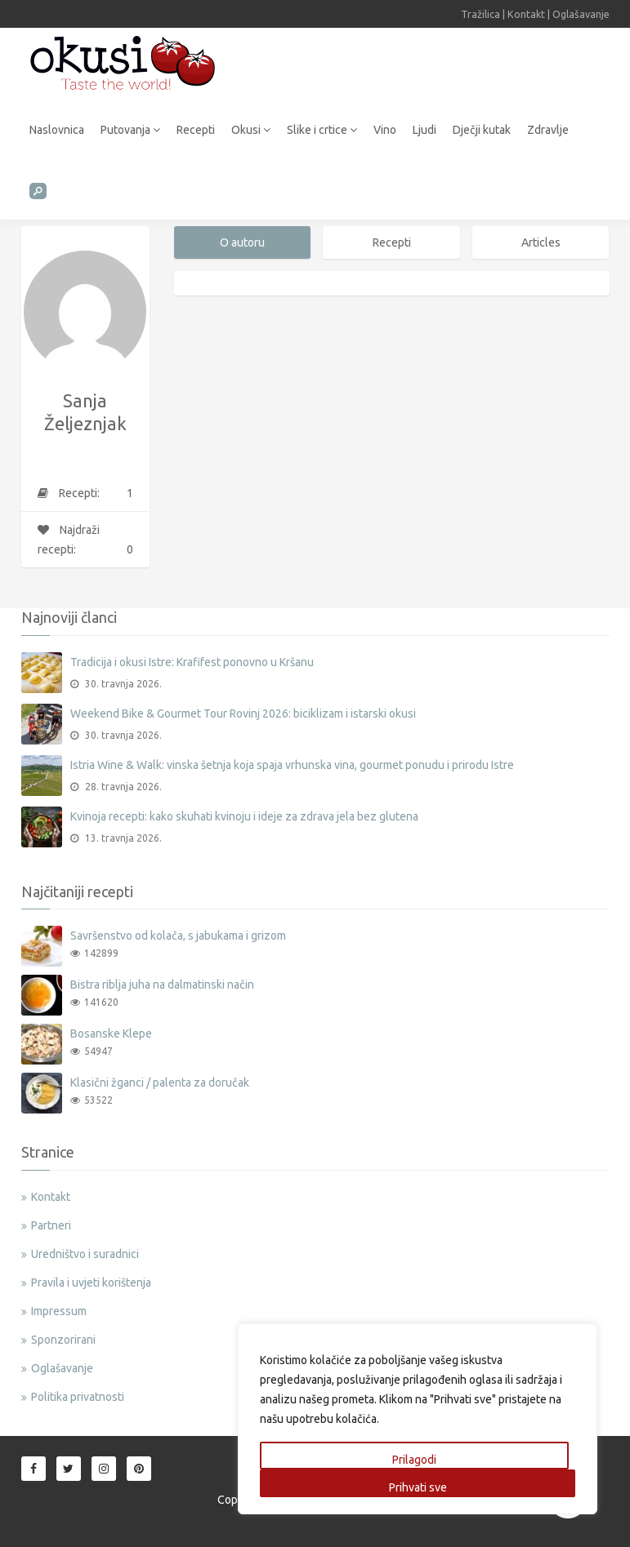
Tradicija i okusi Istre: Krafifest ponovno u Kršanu (192, 662)
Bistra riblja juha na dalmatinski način (162, 984)
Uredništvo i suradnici (85, 1253)
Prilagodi (414, 1459)
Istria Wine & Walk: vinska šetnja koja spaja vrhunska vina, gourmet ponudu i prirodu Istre (292, 764)
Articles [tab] (541, 242)
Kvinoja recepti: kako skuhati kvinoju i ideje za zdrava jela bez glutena (244, 816)
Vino (384, 129)
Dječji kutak (482, 129)
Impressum (59, 1311)
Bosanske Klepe (111, 1033)
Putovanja (130, 129)
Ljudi (424, 129)
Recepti (195, 129)
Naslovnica (56, 129)
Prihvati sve (418, 1487)
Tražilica (480, 14)
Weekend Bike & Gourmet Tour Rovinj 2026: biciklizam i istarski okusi (243, 713)
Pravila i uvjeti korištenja (91, 1282)
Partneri (51, 1225)
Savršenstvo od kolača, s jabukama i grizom (178, 935)
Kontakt (526, 14)
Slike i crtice (322, 129)
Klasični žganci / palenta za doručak (159, 1082)
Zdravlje (548, 129)
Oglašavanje (581, 14)
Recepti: (86, 493)
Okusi (250, 129)
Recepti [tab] (392, 242)
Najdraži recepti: (86, 541)
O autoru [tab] (242, 242)
